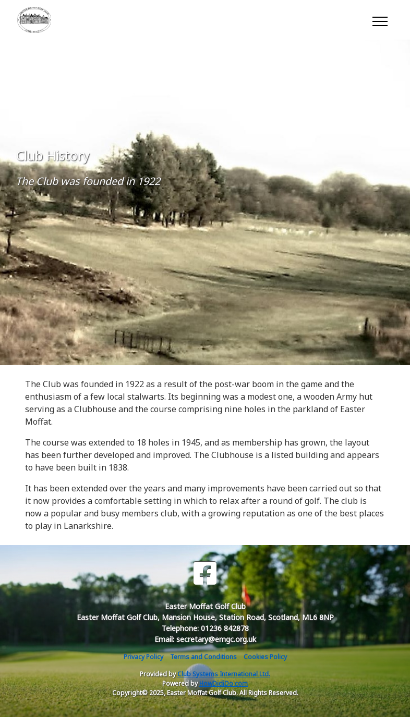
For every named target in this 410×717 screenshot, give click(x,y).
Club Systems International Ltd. (223, 674)
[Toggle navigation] (379, 19)
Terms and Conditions (203, 656)
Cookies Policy (265, 656)
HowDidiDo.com (223, 683)
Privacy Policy (143, 656)
